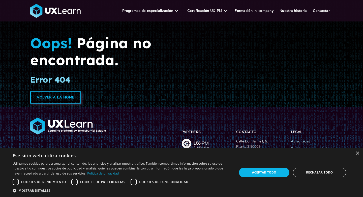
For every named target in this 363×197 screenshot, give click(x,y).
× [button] (357, 153)
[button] (150, 10)
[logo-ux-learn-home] (73, 11)
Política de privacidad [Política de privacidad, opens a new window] (103, 173)
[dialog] (181, 172)
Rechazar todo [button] (319, 172)
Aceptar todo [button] (264, 172)
